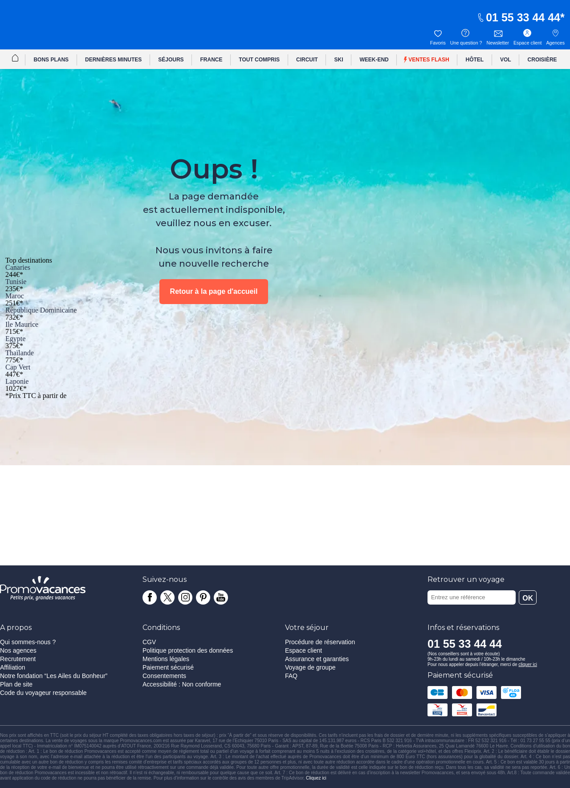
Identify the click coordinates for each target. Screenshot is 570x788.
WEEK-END (373, 60)
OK (527, 598)
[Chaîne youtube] (221, 597)
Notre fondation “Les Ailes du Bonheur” (53, 675)
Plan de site (16, 684)
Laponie (16, 381)
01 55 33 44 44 (518, 17)
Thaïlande (19, 353)
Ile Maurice (21, 324)
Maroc (14, 296)
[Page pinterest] (203, 597)
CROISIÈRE (542, 60)
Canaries (17, 267)
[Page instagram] (185, 597)
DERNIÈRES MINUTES (113, 60)
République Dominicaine (41, 310)
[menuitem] (15, 59)
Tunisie (15, 281)
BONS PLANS (51, 60)
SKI (338, 60)
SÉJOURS (170, 60)
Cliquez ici (316, 778)
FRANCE (211, 60)
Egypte (15, 338)
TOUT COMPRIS (259, 60)
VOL (505, 60)
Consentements (164, 675)
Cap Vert (17, 367)
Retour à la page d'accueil (214, 291)
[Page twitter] (167, 597)
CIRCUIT (307, 60)
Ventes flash (426, 60)
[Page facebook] (149, 597)
